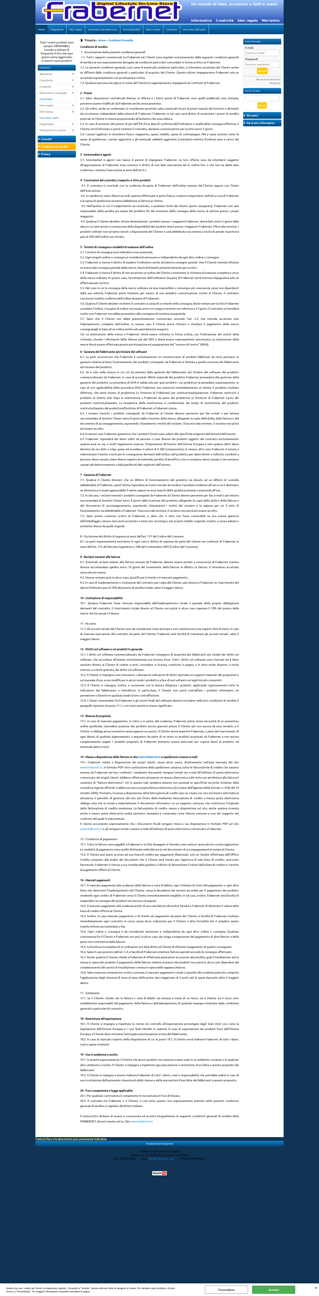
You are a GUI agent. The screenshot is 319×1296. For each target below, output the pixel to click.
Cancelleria (46, 80)
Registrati (275, 83)
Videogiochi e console (52, 130)
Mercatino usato (49, 117)
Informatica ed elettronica (102, 29)
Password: (251, 59)
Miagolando (57, 29)
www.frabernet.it (91, 767)
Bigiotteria (45, 74)
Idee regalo (75, 29)
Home (41, 29)
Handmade (45, 99)
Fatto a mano (153, 29)
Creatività (171, 29)
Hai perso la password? (268, 79)
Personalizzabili (131, 29)
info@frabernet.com (161, 1158)
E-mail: (249, 47)
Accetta (274, 1290)
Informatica (46, 111)
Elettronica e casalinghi (53, 93)
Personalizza (226, 1290)
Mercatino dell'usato (194, 29)
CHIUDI (316, 1287)
